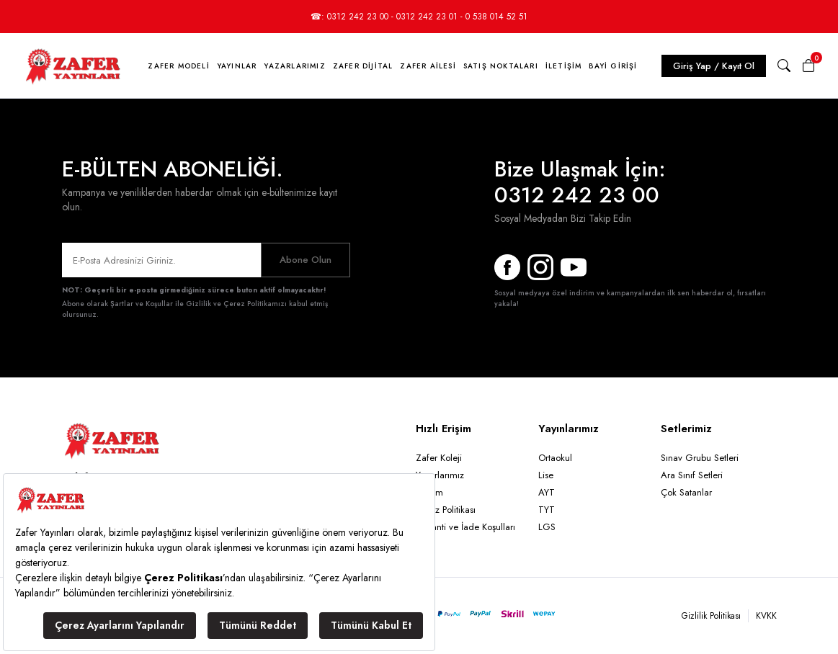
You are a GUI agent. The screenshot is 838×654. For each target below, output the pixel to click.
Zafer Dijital (363, 66)
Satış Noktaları (500, 66)
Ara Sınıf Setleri (692, 475)
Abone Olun (305, 259)
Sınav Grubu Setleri (700, 458)
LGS (547, 527)
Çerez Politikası (446, 509)
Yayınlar (237, 66)
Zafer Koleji (439, 458)
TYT (546, 509)
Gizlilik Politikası (711, 615)
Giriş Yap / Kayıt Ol (713, 66)
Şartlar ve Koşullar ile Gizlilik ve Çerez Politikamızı (198, 303)
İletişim (563, 66)
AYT (546, 492)
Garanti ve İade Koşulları (465, 527)
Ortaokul (555, 458)
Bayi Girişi (613, 66)
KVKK (766, 615)
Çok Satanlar (686, 492)
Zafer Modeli (178, 66)
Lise (545, 475)
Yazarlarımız (294, 66)
